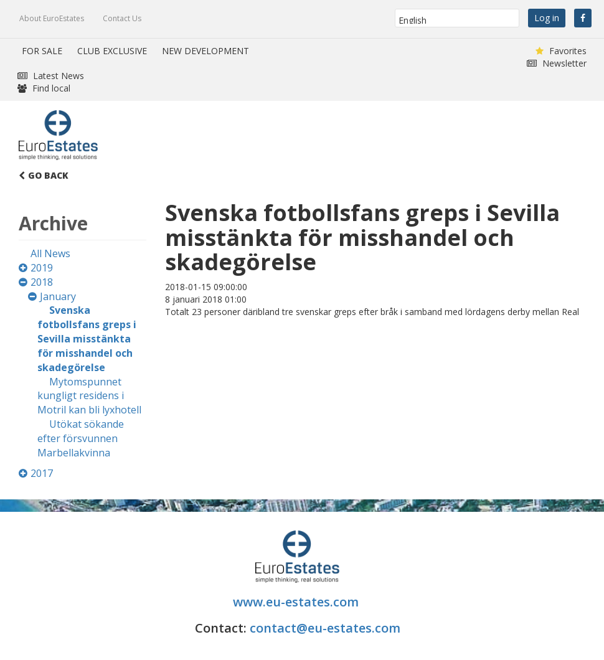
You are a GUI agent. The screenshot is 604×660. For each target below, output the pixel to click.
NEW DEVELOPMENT (205, 51)
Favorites (561, 51)
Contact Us (122, 18)
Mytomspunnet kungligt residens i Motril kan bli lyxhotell (89, 396)
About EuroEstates (51, 18)
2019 (42, 268)
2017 (42, 473)
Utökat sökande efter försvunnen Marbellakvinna (80, 438)
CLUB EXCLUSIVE (112, 51)
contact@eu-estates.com (325, 628)
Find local (43, 88)
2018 (42, 282)
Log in (546, 18)
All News (50, 253)
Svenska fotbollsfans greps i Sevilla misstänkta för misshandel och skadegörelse (86, 338)
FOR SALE (42, 51)
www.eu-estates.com (297, 601)
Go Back (43, 175)
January (58, 296)
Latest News (50, 76)
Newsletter (557, 63)
